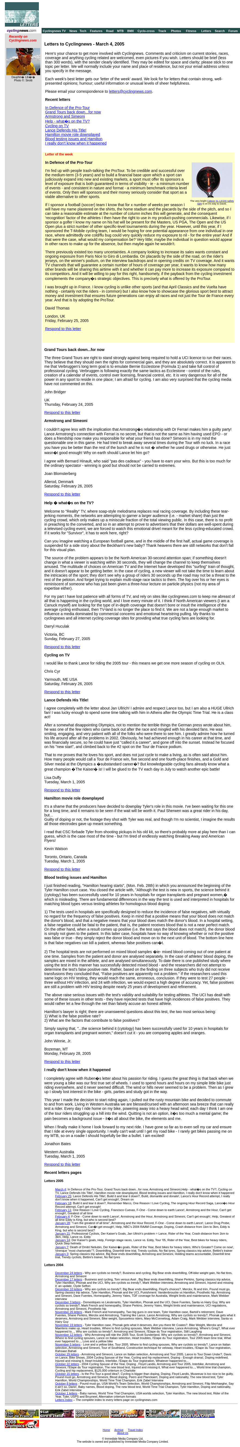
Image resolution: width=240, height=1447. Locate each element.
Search (220, 31)
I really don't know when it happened (76, 143)
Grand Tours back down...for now (73, 112)
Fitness (191, 31)
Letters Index (64, 1399)
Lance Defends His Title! (65, 130)
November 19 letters (68, 1325)
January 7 (61, 1247)
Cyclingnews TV (54, 31)
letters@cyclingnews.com (130, 91)
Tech (83, 31)
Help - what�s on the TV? (67, 121)
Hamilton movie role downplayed (72, 134)
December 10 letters (68, 1289)
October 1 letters (66, 1393)
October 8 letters (66, 1383)
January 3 (61, 1254)
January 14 (62, 1240)
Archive (118, 1430)
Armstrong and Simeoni (65, 116)
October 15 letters (67, 1373)
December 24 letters (68, 1272)
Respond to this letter (63, 329)
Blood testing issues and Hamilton (73, 139)
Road (110, 31)
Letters (206, 31)
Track (162, 31)
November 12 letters (68, 1334)
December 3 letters (67, 1302)
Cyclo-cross (146, 31)
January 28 (62, 1223)
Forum (233, 31)
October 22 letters (67, 1364)
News (73, 31)
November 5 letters (67, 1344)
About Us (122, 1433)
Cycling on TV (57, 126)
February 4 (62, 1216)
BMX (130, 31)
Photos (176, 31)
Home (106, 1430)
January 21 (62, 1233)
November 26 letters (68, 1312)
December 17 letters (68, 1279)
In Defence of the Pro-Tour (67, 108)
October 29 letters (67, 1354)
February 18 (63, 1203)
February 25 (63, 1196)
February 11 (63, 1210)
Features (96, 31)
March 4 (60, 1189)
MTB (120, 31)
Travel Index (135, 1430)
